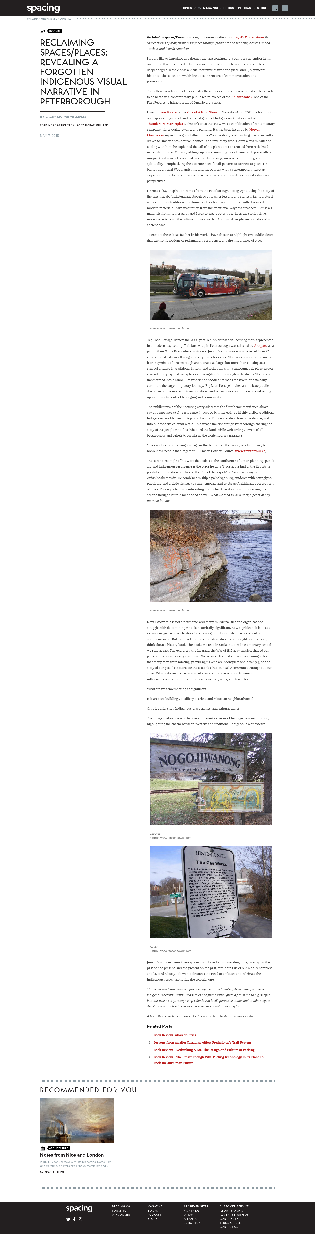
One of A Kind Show (202, 112)
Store (262, 8)
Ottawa (190, 1215)
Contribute (229, 1219)
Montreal (192, 1210)
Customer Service (234, 1206)
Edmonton (192, 1223)
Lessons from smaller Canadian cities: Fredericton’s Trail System (202, 1042)
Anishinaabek (241, 96)
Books (228, 8)
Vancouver (121, 1215)
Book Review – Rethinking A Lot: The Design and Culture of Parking (204, 1049)
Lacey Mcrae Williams (66, 116)
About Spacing (231, 1210)
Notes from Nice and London (72, 1155)
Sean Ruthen (54, 1172)
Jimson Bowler (166, 112)
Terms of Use (230, 1223)
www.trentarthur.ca (250, 451)
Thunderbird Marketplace (166, 123)
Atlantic (191, 1219)
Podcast (245, 8)
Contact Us (229, 1227)
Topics (188, 8)
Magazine (211, 8)
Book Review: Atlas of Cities (175, 1035)
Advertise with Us (234, 1215)
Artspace (260, 345)
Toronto (119, 1210)
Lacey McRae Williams (247, 37)
